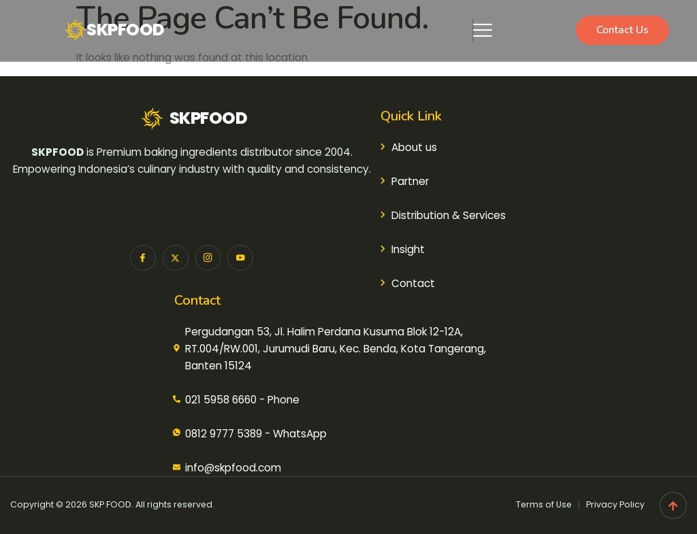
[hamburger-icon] (473, 30)
